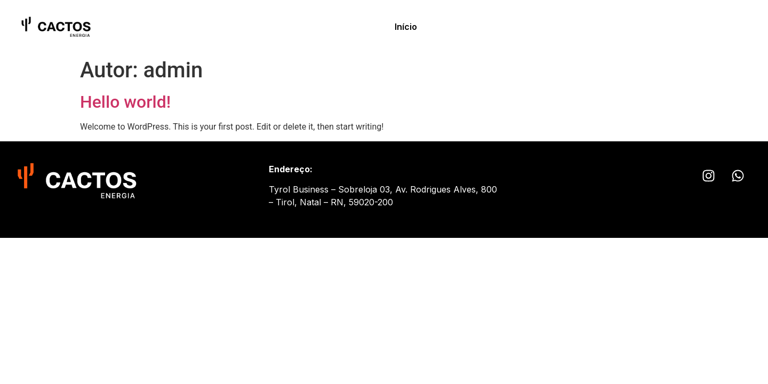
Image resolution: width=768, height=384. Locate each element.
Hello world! (125, 102)
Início (406, 26)
